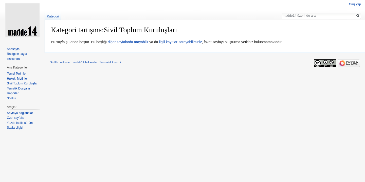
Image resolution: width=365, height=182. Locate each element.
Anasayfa (13, 49)
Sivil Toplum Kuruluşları (23, 83)
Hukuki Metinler (17, 78)
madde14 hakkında (84, 62)
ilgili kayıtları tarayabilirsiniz (180, 42)
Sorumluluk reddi (110, 62)
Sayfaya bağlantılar (20, 113)
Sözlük (11, 98)
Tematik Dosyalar (18, 88)
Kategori (53, 16)
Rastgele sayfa (17, 54)
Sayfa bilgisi (15, 127)
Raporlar (13, 93)
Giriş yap (355, 4)
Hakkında (13, 59)
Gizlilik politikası (60, 62)
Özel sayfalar (16, 118)
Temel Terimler (17, 73)
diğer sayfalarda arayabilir (128, 42)
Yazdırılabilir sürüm (20, 123)
